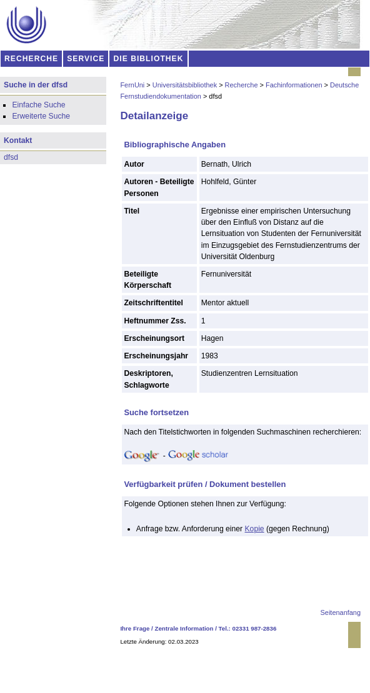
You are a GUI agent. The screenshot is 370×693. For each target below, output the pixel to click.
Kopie (254, 528)
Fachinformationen (294, 85)
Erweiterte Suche (41, 116)
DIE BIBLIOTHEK (149, 58)
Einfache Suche (38, 105)
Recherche (241, 85)
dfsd (11, 157)
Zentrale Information (184, 628)
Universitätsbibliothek (184, 85)
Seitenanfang (341, 612)
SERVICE (85, 58)
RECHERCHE (31, 58)
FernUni (132, 85)
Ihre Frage (134, 628)
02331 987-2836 (254, 628)
